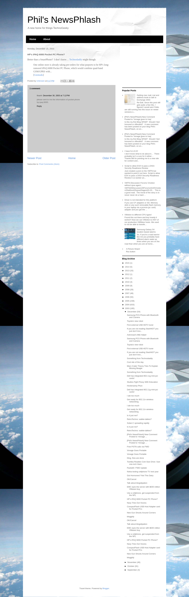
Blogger (105, 588)
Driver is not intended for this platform (141, 200)
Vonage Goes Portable (136, 450)
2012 (127, 274)
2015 (127, 263)
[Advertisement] (140, 67)
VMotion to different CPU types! (138, 215)
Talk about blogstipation (137, 483)
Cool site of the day (135, 362)
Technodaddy (75, 59)
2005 (127, 301)
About (46, 39)
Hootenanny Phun (134, 386)
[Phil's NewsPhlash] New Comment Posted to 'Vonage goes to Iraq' (140, 118)
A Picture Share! (133, 249)
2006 (127, 297)
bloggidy (130, 516)
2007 (127, 293)
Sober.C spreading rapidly (138, 423)
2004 (127, 305)
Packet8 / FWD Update (137, 468)
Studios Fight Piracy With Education (142, 382)
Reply (39, 106)
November (132, 562)
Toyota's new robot (135, 321)
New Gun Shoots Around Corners (141, 513)
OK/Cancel (131, 479)
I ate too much (133, 396)
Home (33, 39)
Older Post (109, 158)
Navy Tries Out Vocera (136, 503)
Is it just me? (132, 415)
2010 (127, 282)
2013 (127, 270)
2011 (127, 278)
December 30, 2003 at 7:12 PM (56, 95)
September (132, 570)
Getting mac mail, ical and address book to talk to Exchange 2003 (148, 97)
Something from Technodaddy (140, 358)
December (132, 312)
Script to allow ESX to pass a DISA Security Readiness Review (139, 167)
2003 (127, 308)
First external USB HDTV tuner (140, 325)
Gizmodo (38, 75)
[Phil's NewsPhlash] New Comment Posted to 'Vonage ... (142, 435)
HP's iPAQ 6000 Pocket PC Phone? (142, 499)
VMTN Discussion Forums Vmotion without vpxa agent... (140, 184)
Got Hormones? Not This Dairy (140, 475)
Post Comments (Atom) (49, 164)
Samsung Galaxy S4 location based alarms (146, 230)
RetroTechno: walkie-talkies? (139, 419)
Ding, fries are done (135, 458)
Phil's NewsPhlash (64, 20)
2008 (127, 289)
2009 (127, 286)
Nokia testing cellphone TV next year (143, 471)
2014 (127, 267)
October (131, 566)
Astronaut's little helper (136, 335)
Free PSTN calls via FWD (138, 447)
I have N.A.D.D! (131, 151)
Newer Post (34, 158)
